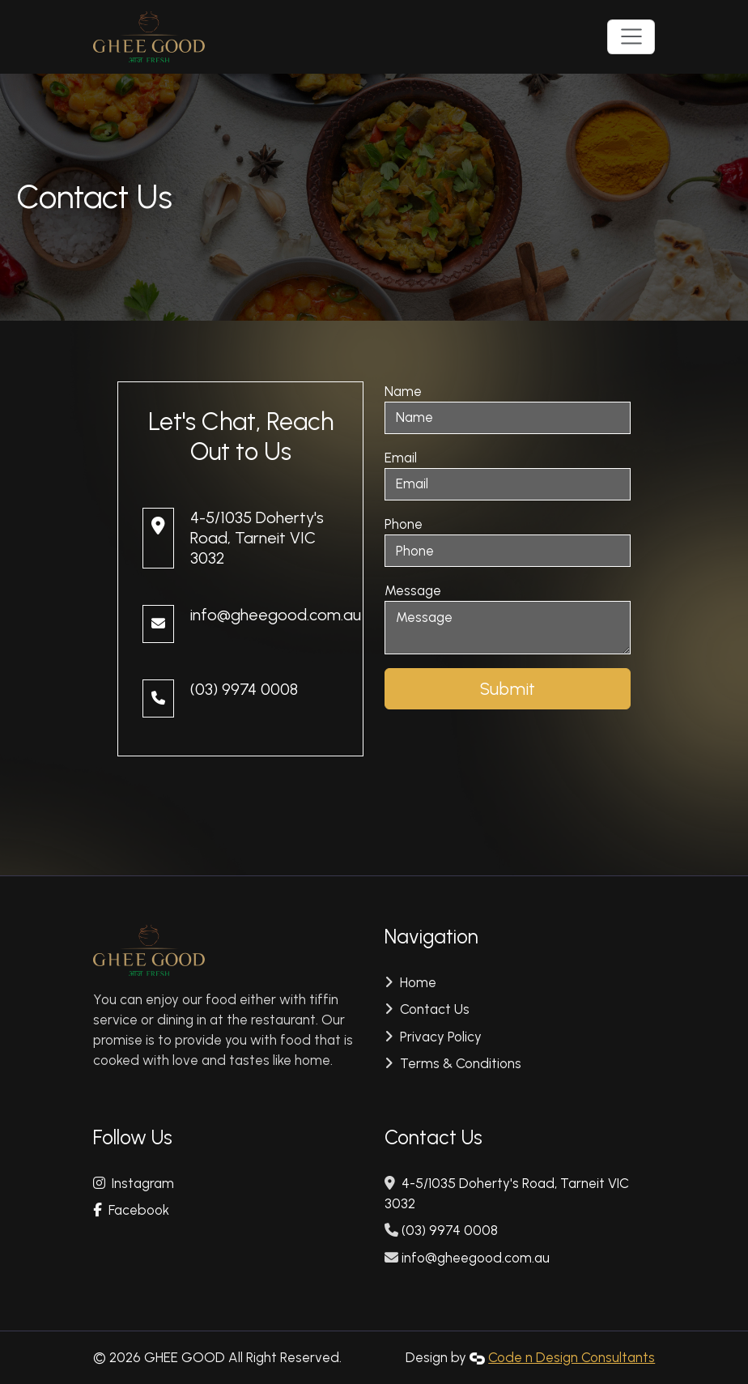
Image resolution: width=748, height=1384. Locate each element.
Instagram (133, 1183)
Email (401, 457)
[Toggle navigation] (631, 36)
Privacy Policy (439, 1036)
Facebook (131, 1210)
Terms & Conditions (459, 1063)
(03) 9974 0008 (244, 689)
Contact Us (433, 1009)
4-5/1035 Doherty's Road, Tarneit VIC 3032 (257, 538)
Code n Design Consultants (571, 1357)
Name (403, 391)
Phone (404, 524)
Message (413, 590)
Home (416, 982)
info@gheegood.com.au (275, 614)
